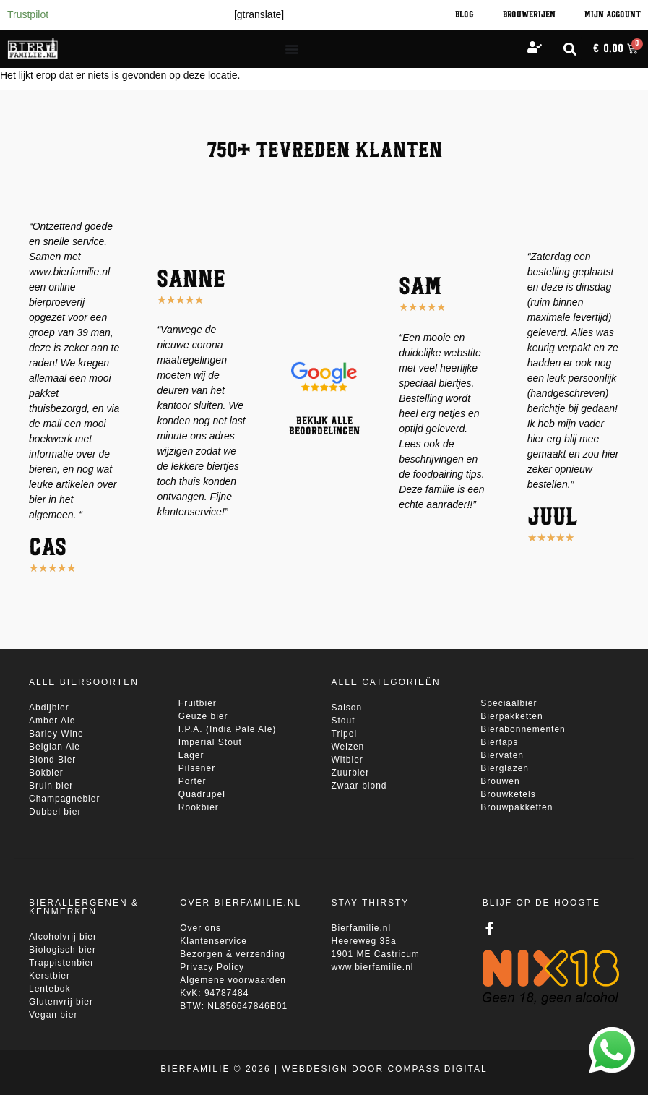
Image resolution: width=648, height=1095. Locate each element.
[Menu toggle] (292, 49)
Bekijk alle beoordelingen (324, 426)
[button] (570, 49)
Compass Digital (437, 1069)
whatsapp (610, 1034)
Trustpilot (27, 14)
